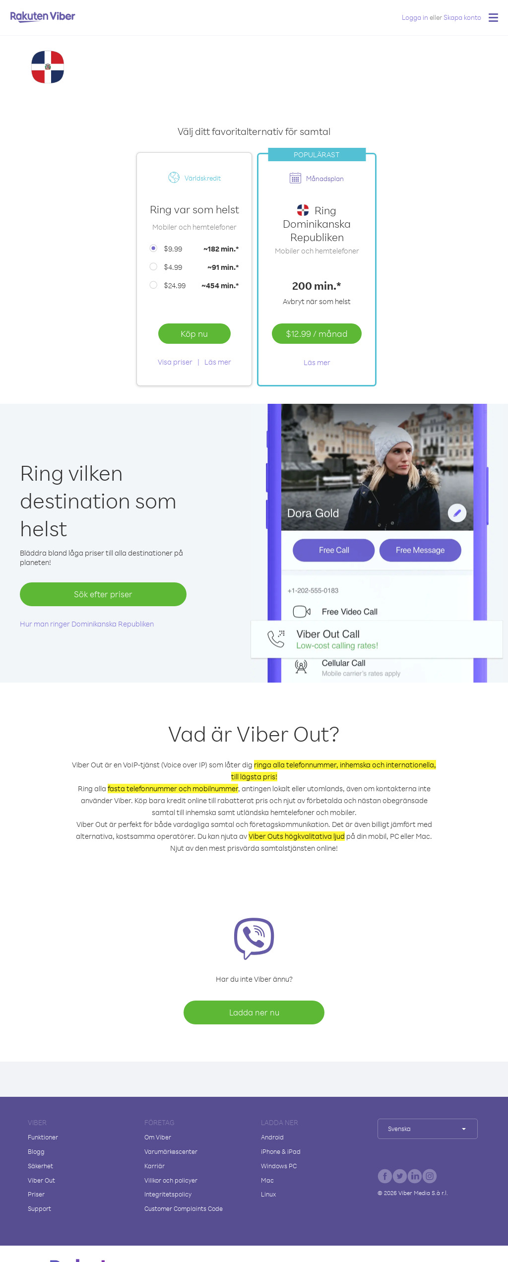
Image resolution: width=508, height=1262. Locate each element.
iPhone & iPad (281, 1151)
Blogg (36, 1151)
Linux (268, 1194)
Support (39, 1208)
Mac (267, 1180)
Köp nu (194, 333)
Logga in (415, 17)
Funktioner (43, 1137)
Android (272, 1137)
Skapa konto (462, 17)
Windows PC (279, 1166)
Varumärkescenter (170, 1151)
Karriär (154, 1166)
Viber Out (41, 1180)
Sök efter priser (103, 594)
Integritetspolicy (167, 1194)
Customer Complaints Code (183, 1208)
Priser (36, 1194)
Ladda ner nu (254, 1012)
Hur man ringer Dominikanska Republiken (87, 624)
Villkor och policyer (170, 1180)
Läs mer (217, 362)
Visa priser (175, 362)
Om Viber (157, 1137)
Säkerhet (40, 1166)
